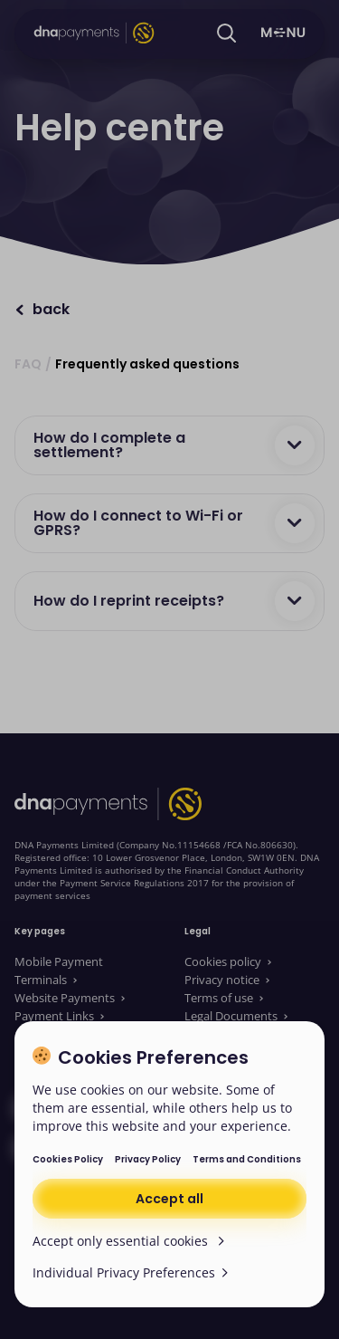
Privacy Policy (148, 1159)
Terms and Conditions (247, 1159)
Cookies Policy (68, 1159)
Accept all (169, 1199)
